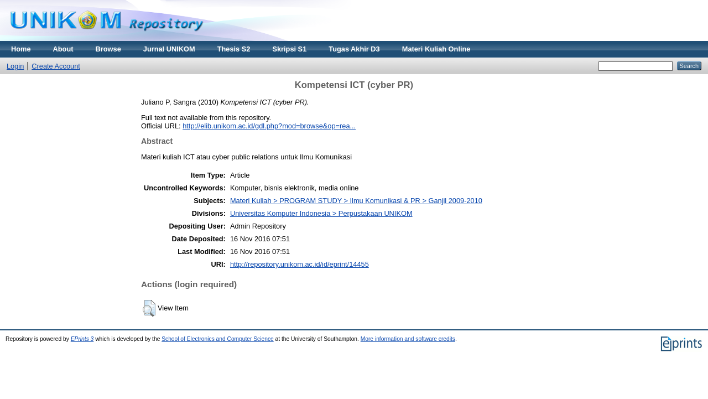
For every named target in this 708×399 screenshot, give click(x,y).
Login (15, 66)
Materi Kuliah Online (436, 49)
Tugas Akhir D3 (354, 49)
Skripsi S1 (289, 49)
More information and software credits (408, 339)
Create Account (56, 66)
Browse (108, 49)
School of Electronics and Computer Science (218, 339)
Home (21, 49)
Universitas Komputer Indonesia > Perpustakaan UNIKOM (321, 213)
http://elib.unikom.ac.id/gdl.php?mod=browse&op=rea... (269, 126)
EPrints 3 (82, 339)
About (63, 49)
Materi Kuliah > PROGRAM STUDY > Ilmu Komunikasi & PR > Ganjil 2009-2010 (356, 200)
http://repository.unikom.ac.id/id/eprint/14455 (299, 264)
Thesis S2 (234, 49)
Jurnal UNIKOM (169, 49)
